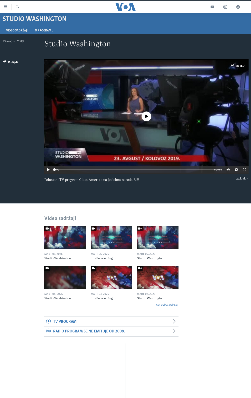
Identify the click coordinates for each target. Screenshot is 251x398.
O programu (44, 30)
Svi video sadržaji (167, 305)
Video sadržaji (17, 30)
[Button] (10, 63)
